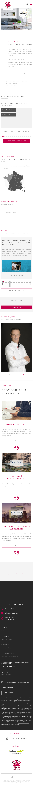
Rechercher (10, 215)
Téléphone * (7, 655)
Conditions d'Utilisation (5, 726)
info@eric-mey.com (11, 615)
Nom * (4, 630)
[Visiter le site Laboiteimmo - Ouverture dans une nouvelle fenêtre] (16, 779)
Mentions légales (20, 783)
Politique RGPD (14, 785)
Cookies (20, 785)
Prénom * (6, 638)
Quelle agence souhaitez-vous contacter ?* (15, 665)
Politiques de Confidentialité (23, 725)
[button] (13, 23)
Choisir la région (9, 203)
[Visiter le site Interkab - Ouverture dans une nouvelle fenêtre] (16, 754)
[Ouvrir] (27, 4)
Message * (6, 674)
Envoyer (9, 695)
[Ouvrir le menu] (31, 4)
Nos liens (27, 783)
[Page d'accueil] (8, 5)
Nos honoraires (6, 783)
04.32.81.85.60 (9, 611)
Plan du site (13, 783)
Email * (5, 647)
